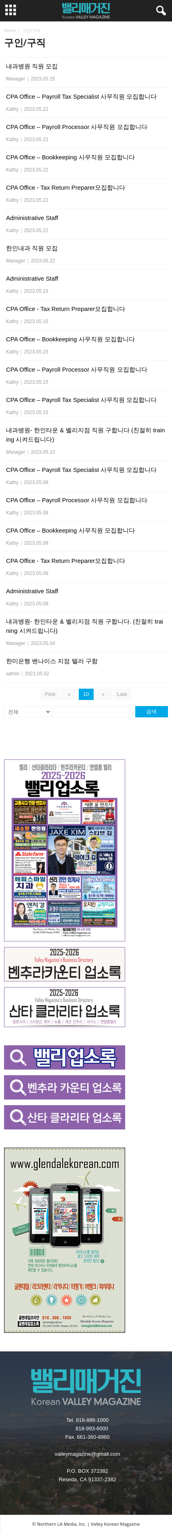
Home (9, 30)
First (50, 694)
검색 (151, 711)
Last (122, 694)
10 (86, 694)
